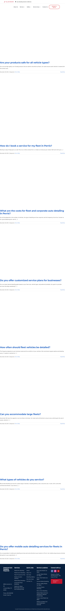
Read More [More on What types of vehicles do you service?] (62, 489)
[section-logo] (6, 4)
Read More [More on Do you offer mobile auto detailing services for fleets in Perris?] (62, 558)
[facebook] (52, 571)
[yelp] (58, 571)
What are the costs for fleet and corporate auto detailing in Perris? (32, 212)
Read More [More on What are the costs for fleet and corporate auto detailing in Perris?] (62, 222)
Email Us (9, 595)
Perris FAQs (17, 71)
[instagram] (55, 571)
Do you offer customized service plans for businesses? (30, 280)
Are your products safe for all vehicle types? (25, 62)
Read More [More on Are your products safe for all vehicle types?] (62, 71)
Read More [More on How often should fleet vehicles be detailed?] (62, 356)
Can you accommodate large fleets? (20, 414)
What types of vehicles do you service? (22, 479)
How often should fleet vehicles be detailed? (25, 347)
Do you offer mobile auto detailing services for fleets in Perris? (31, 548)
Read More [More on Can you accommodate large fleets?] (62, 423)
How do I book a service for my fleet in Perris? (26, 145)
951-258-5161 (10, 593)
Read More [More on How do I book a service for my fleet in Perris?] (62, 153)
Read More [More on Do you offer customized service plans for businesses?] (62, 289)
